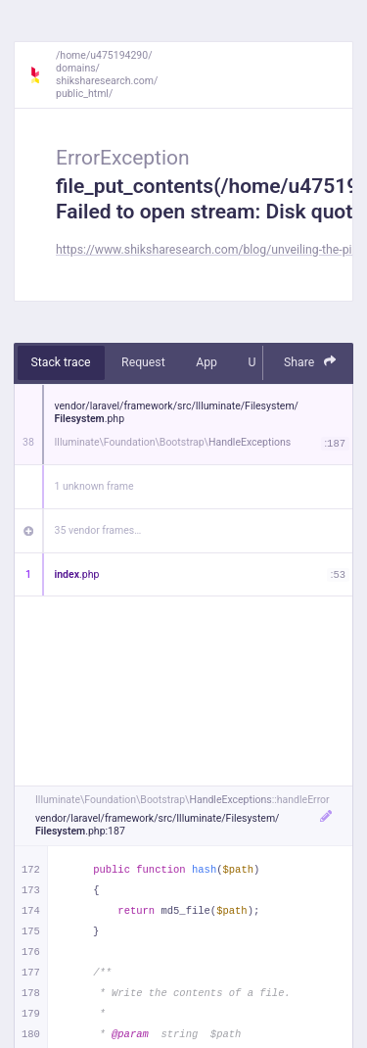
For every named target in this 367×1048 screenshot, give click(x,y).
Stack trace (61, 362)
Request (143, 362)
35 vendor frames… (98, 530)
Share (310, 362)
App (206, 362)
